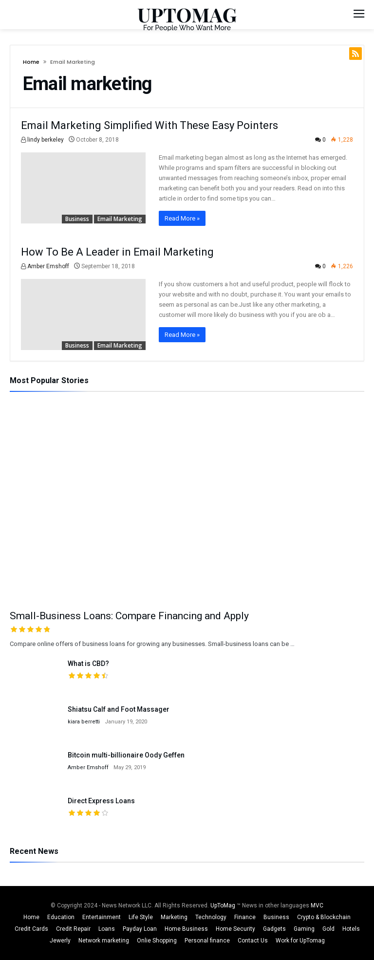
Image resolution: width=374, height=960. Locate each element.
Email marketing (119, 219)
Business (77, 219)
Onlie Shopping (157, 940)
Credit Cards (31, 928)
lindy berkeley (42, 139)
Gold (328, 928)
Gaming (304, 928)
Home (31, 62)
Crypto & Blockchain (324, 917)
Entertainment (101, 917)
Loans (106, 928)
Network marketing (103, 940)
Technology (210, 917)
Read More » (182, 218)
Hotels (351, 928)
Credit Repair (73, 928)
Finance (245, 917)
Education (61, 917)
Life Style (141, 917)
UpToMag (223, 905)
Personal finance (207, 940)
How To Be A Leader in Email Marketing (117, 252)
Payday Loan (140, 928)
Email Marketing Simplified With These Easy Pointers (149, 125)
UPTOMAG (187, 14)
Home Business (186, 928)
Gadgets (274, 928)
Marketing (174, 917)
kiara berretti (84, 722)
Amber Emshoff (45, 266)
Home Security (235, 928)
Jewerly (60, 940)
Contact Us (253, 940)
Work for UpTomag (300, 940)
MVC (317, 905)
